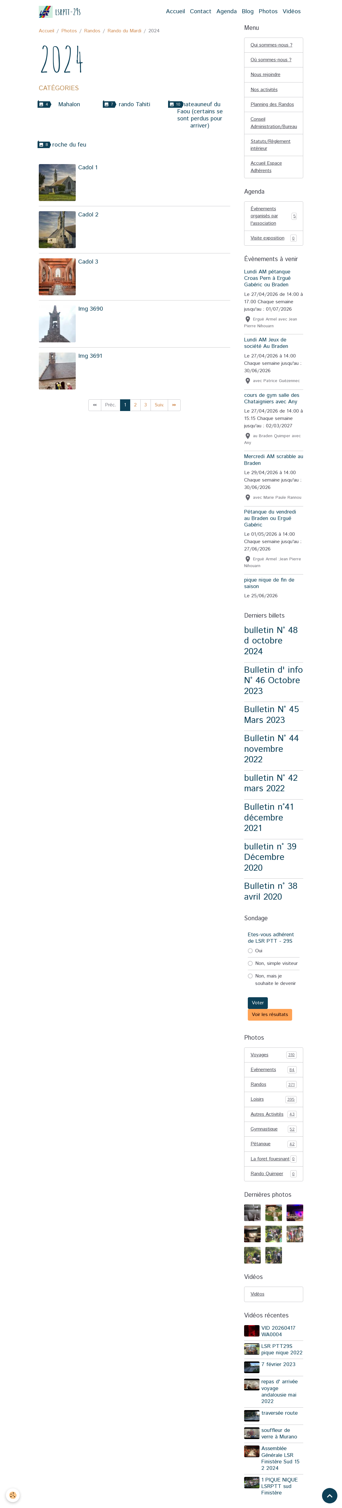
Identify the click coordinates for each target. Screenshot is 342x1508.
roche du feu (69, 145)
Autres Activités (274, 1118)
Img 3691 (90, 356)
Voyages (274, 1058)
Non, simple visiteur (276, 966)
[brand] (60, 11)
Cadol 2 (88, 215)
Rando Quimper (274, 1186)
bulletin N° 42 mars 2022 (271, 786)
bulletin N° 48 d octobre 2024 (271, 644)
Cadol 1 (88, 167)
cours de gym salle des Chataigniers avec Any (271, 401)
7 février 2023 (279, 1377)
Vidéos (292, 11)
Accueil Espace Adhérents (267, 169)
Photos (268, 11)
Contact (200, 11)
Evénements (274, 1073)
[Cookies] (13, 1495)
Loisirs (274, 1103)
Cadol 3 (88, 262)
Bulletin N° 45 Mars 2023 (271, 718)
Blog (248, 11)
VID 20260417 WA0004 (279, 1344)
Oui (258, 954)
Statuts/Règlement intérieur (271, 146)
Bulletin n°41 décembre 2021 (268, 821)
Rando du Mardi (124, 30)
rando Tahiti (134, 104)
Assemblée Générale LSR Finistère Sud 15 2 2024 (281, 1470)
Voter (258, 1006)
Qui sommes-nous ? (272, 45)
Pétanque (274, 1148)
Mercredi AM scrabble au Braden (273, 463)
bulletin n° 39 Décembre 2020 (270, 860)
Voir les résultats (270, 1017)
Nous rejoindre (266, 75)
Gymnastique (274, 1133)
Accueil (175, 11)
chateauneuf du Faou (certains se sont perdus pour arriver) (200, 115)
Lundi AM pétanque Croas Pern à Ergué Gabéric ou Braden (267, 281)
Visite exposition (274, 241)
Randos (92, 30)
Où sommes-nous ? (272, 60)
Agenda (226, 11)
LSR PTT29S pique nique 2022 (282, 1362)
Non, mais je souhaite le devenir (275, 983)
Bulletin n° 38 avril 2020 (270, 895)
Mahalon (69, 104)
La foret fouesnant (274, 1167)
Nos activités (265, 90)
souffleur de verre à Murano (280, 1445)
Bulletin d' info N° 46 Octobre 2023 (273, 684)
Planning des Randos (273, 105)
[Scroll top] (329, 1495)
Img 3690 (90, 309)
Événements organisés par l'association (274, 219)
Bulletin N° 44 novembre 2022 (271, 752)
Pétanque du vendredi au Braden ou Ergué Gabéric (270, 521)
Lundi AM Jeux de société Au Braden (266, 346)
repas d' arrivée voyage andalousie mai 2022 (280, 1403)
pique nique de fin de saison (269, 586)
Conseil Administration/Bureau (275, 124)
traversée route (280, 1425)
